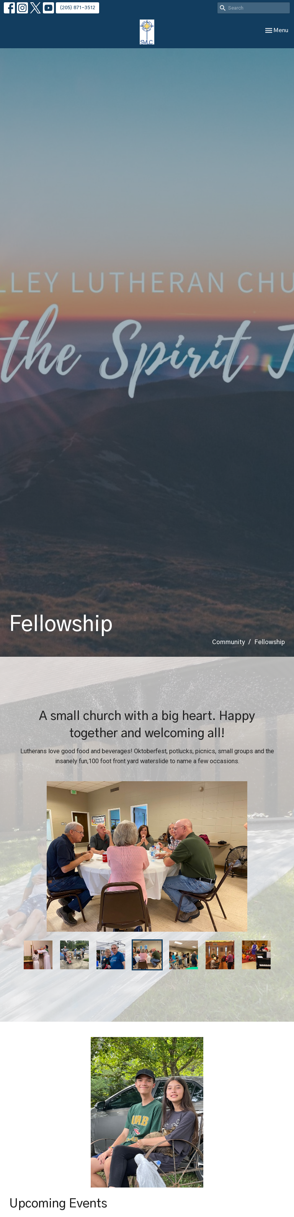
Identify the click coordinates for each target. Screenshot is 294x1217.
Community (228, 642)
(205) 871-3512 (77, 7)
